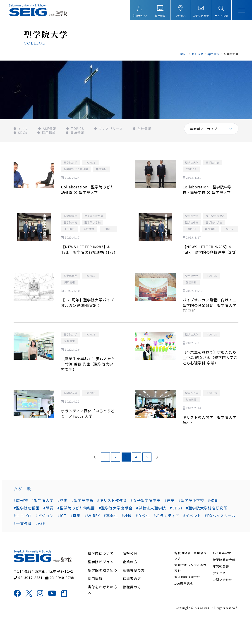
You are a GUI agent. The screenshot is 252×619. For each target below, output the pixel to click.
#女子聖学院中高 (146, 500)
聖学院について (101, 553)
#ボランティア (166, 515)
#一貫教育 (23, 523)
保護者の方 (132, 578)
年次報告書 (221, 566)
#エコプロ (23, 515)
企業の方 (130, 561)
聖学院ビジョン (101, 561)
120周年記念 (222, 553)
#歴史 (62, 500)
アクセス (219, 573)
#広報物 (21, 500)
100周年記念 (183, 583)
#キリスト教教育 (112, 500)
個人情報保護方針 (187, 577)
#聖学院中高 (82, 500)
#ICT (62, 515)
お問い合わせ (222, 579)
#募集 (75, 515)
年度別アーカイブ (203, 129)
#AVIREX (92, 515)
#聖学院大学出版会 (116, 508)
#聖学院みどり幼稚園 (76, 508)
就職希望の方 (134, 570)
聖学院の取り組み (102, 570)
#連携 (169, 500)
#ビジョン (44, 515)
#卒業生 (111, 515)
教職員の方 (132, 586)
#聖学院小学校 (191, 500)
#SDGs (176, 508)
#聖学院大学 (42, 500)
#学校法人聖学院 (151, 508)
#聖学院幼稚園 (27, 508)
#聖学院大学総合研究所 (207, 508)
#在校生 (143, 515)
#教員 (213, 500)
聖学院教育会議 (224, 560)
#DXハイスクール (220, 515)
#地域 (127, 515)
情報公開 (130, 553)
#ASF (40, 523)
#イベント (192, 515)
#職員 (48, 508)
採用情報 (95, 578)
